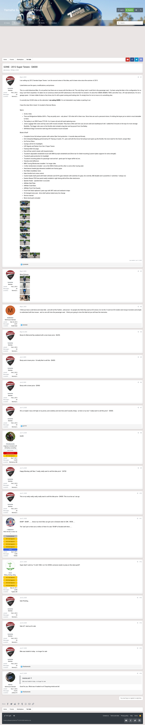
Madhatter (10, 318)
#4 (141, 332)
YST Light (7, 715)
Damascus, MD (13, 462)
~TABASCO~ (10, 529)
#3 (141, 306)
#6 (141, 382)
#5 (141, 357)
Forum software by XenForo (17, 720)
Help (131, 715)
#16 (141, 673)
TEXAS (15, 555)
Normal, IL (14, 96)
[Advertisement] (72, 41)
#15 (141, 648)
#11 (141, 518)
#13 (141, 597)
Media (43, 23)
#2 (141, 271)
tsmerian (7, 70)
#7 (141, 407)
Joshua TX (14, 692)
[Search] (141, 10)
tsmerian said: (26, 678)
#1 (141, 77)
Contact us (106, 715)
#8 (141, 433)
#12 (141, 561)
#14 (141, 623)
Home (8, 23)
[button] (22, 23)
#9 (141, 468)
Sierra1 (10, 684)
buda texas (14, 326)
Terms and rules (114, 715)
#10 (141, 493)
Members (54, 23)
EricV (10, 573)
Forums (18, 23)
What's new (30, 23)
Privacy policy (124, 715)
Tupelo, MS (14, 591)
